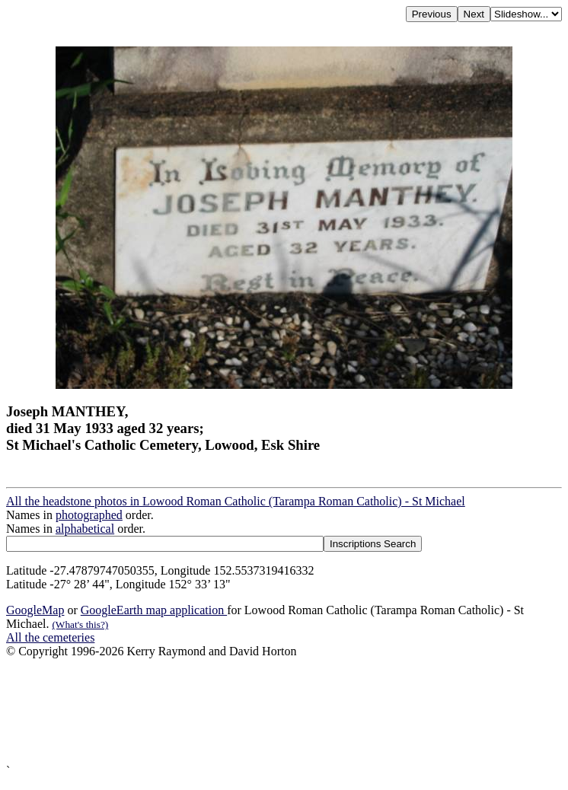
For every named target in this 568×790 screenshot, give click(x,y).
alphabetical (85, 528)
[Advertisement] (284, 711)
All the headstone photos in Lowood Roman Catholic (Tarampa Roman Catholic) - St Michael (235, 501)
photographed (89, 514)
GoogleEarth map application (154, 610)
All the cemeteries (50, 637)
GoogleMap (35, 610)
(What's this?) (80, 624)
